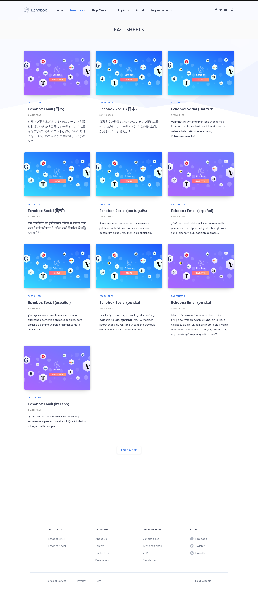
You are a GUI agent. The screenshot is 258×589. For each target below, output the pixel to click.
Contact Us (102, 553)
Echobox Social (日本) (118, 109)
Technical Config (152, 546)
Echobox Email (56, 539)
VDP (145, 553)
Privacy (81, 581)
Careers (99, 546)
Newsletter (149, 560)
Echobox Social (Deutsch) (193, 109)
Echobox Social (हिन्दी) (46, 210)
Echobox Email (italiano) (48, 404)
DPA (99, 581)
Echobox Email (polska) (191, 302)
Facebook (198, 539)
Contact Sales (151, 539)
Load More (129, 450)
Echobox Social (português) (123, 210)
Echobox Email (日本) (46, 109)
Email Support (203, 581)
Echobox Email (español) (192, 210)
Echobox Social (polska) (119, 302)
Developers (102, 560)
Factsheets (35, 102)
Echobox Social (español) (49, 302)
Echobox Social (57, 546)
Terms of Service (56, 581)
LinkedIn (197, 553)
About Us (101, 539)
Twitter (197, 546)
